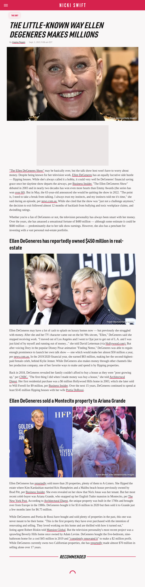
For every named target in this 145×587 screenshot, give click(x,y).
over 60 (19, 192)
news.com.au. (49, 201)
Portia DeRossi (75, 390)
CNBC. (23, 377)
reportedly (40, 483)
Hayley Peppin (18, 42)
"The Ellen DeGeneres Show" (26, 170)
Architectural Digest (56, 500)
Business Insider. (82, 183)
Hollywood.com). (116, 343)
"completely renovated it (83, 538)
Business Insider (58, 385)
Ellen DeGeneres (82, 175)
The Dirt (14, 15)
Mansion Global (56, 529)
